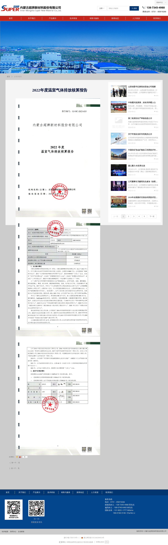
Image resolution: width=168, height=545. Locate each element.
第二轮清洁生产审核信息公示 (140, 118)
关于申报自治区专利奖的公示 (140, 134)
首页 (8, 77)
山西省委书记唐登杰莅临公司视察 (142, 87)
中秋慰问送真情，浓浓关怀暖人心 (142, 103)
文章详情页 (18, 77)
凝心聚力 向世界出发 (136, 166)
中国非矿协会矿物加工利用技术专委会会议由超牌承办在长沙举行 (143, 150)
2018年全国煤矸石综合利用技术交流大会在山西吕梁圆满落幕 (143, 197)
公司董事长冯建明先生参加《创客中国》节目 (143, 182)
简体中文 (159, 2)
